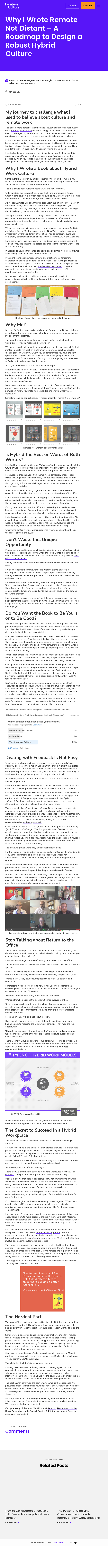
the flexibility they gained (50, 266)
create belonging (69, 1235)
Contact (87, 5)
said (44, 202)
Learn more (58, 1542)
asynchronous (12, 1235)
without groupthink (32, 822)
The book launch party (16, 1382)
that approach (56, 704)
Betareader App (13, 813)
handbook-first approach (48, 1232)
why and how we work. (53, 188)
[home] (12, 5)
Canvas (72, 5)
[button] (99, 6)
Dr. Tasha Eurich (45, 1373)
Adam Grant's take (63, 1327)
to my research (70, 1040)
